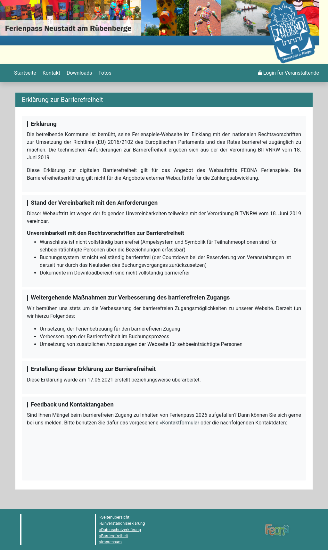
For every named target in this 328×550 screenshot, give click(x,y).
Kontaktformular (180, 423)
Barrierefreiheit (114, 535)
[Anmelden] (289, 73)
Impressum (111, 541)
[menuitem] (24, 73)
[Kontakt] (51, 73)
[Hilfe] (104, 73)
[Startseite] (24, 73)
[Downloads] (78, 73)
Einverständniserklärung (123, 523)
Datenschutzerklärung (121, 529)
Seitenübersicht (115, 517)
